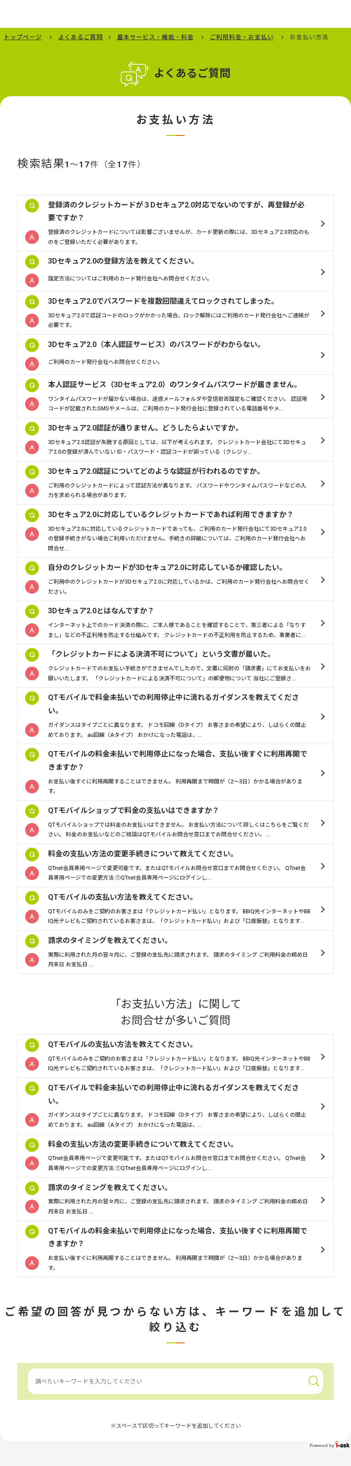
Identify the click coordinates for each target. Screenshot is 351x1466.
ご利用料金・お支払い (242, 37)
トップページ (23, 37)
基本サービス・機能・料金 (155, 37)
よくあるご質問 (80, 37)
